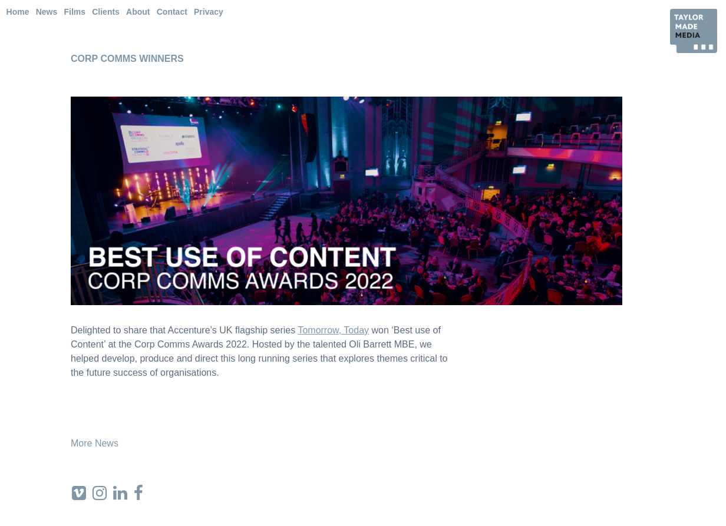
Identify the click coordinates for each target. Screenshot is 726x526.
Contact (172, 11)
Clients (106, 11)
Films (74, 11)
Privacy (208, 11)
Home (17, 11)
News (47, 11)
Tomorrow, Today (333, 330)
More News (94, 443)
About (138, 11)
